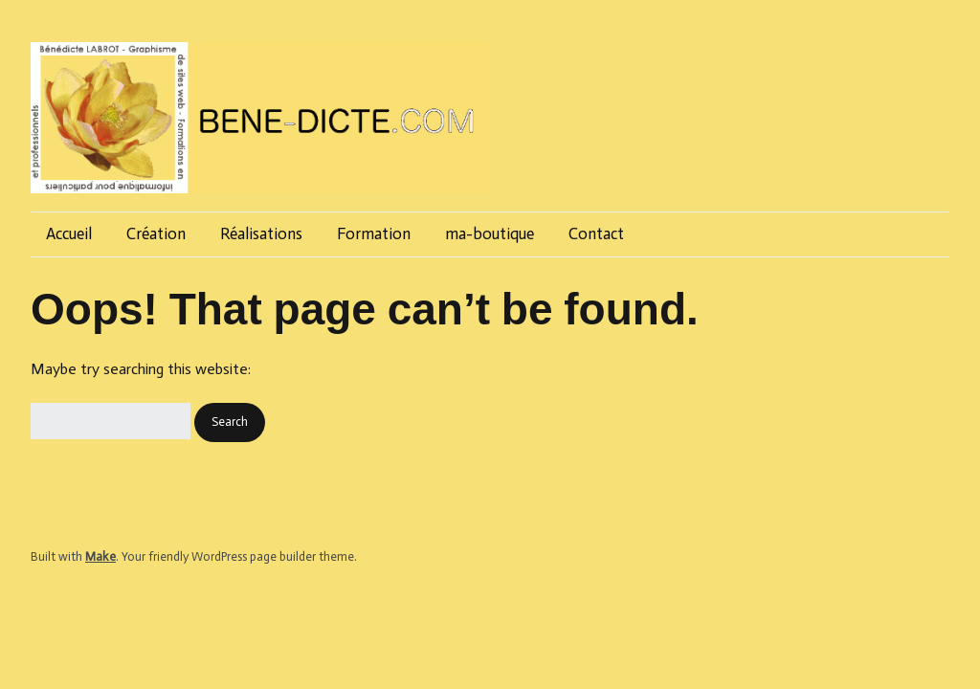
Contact (596, 233)
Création (156, 233)
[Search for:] (110, 421)
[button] (229, 422)
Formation (374, 233)
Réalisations (261, 233)
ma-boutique (489, 233)
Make (100, 556)
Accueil (69, 233)
